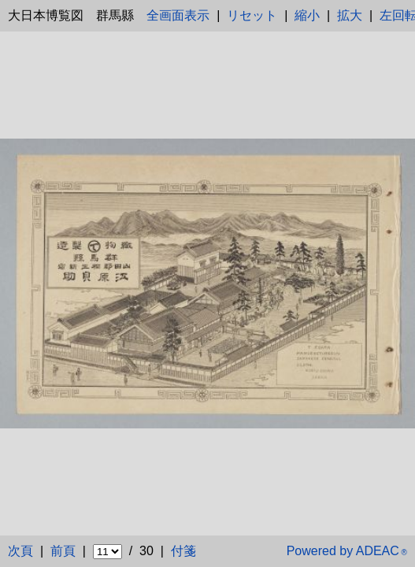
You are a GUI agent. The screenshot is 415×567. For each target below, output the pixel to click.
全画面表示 (177, 15)
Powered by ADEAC (347, 551)
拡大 (349, 15)
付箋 (183, 551)
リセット (252, 15)
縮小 (307, 15)
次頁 (20, 551)
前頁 (63, 551)
